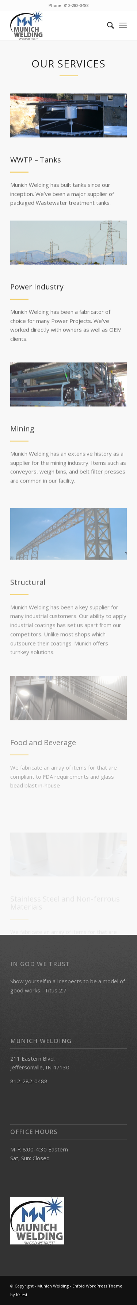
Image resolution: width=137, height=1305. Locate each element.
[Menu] (123, 25)
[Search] (107, 25)
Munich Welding (53, 1286)
